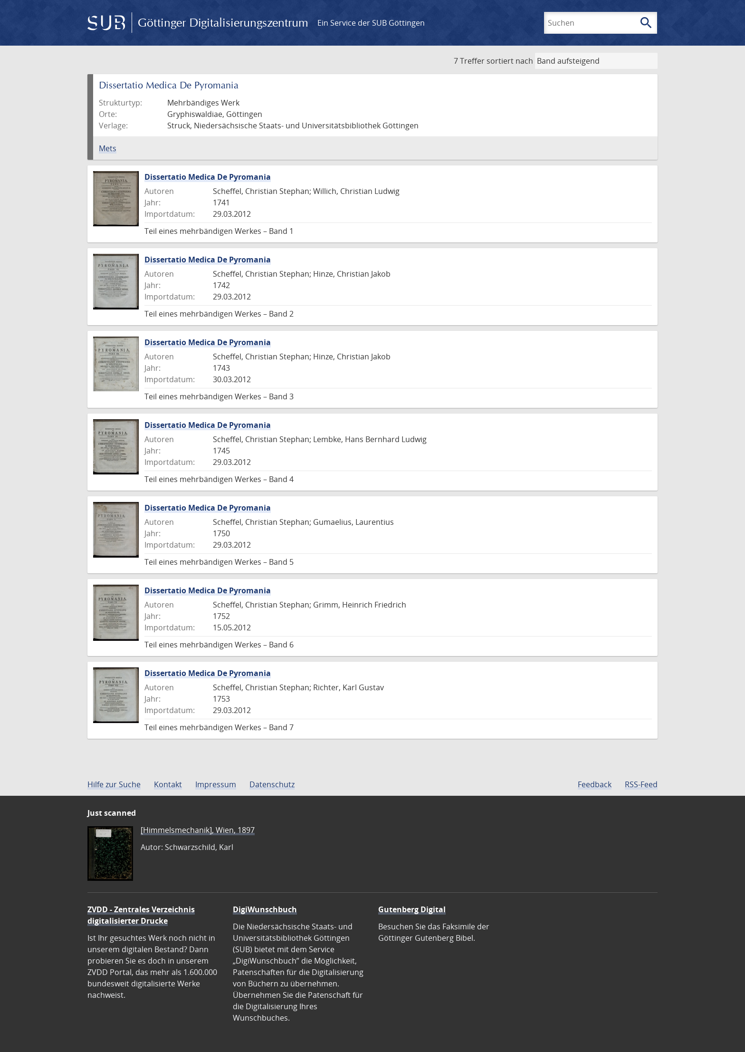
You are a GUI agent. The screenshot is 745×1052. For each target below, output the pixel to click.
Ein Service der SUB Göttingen (371, 23)
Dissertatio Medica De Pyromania (207, 177)
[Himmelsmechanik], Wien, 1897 (198, 830)
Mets (107, 148)
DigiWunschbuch (265, 909)
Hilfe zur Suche (114, 784)
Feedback (594, 784)
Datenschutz (272, 784)
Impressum (215, 784)
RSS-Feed (641, 784)
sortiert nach (510, 61)
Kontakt (168, 784)
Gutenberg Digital (412, 909)
